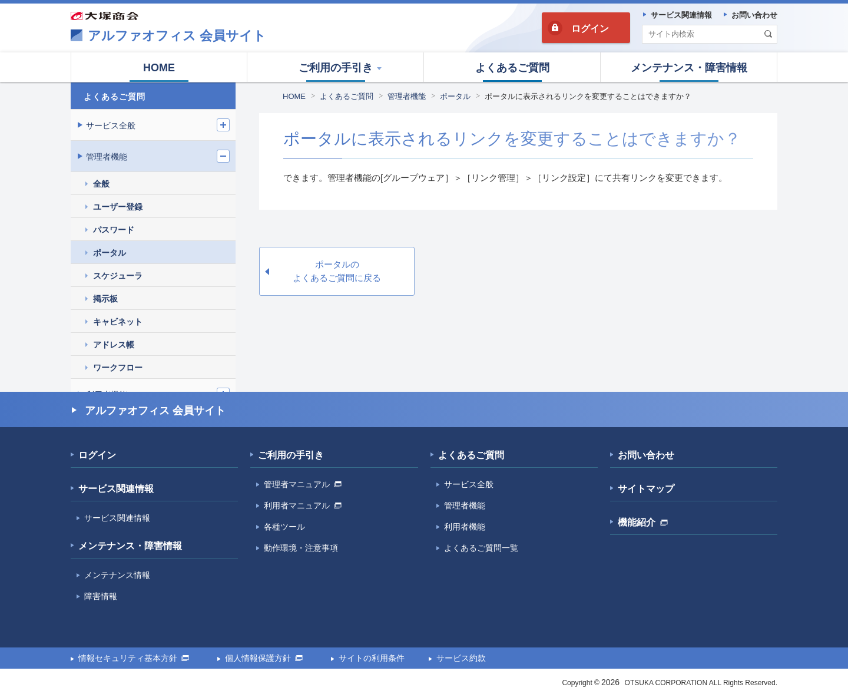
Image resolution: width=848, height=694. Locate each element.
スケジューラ (118, 275)
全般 (101, 184)
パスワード (113, 229)
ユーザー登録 (118, 206)
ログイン (590, 29)
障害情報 (100, 596)
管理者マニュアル (303, 484)
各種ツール (284, 526)
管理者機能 (406, 96)
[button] (335, 67)
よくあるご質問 (346, 96)
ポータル (455, 96)
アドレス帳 (113, 344)
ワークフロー (118, 367)
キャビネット (118, 321)
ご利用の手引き (291, 455)
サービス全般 (110, 125)
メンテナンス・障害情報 (130, 546)
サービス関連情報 (116, 489)
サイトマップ (646, 489)
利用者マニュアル (303, 505)
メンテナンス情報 (117, 575)
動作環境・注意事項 (301, 548)
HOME (294, 96)
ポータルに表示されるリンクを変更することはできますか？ (588, 96)
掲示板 (105, 298)
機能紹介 (643, 522)
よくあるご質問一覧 (481, 548)
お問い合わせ (646, 455)
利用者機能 (464, 526)
